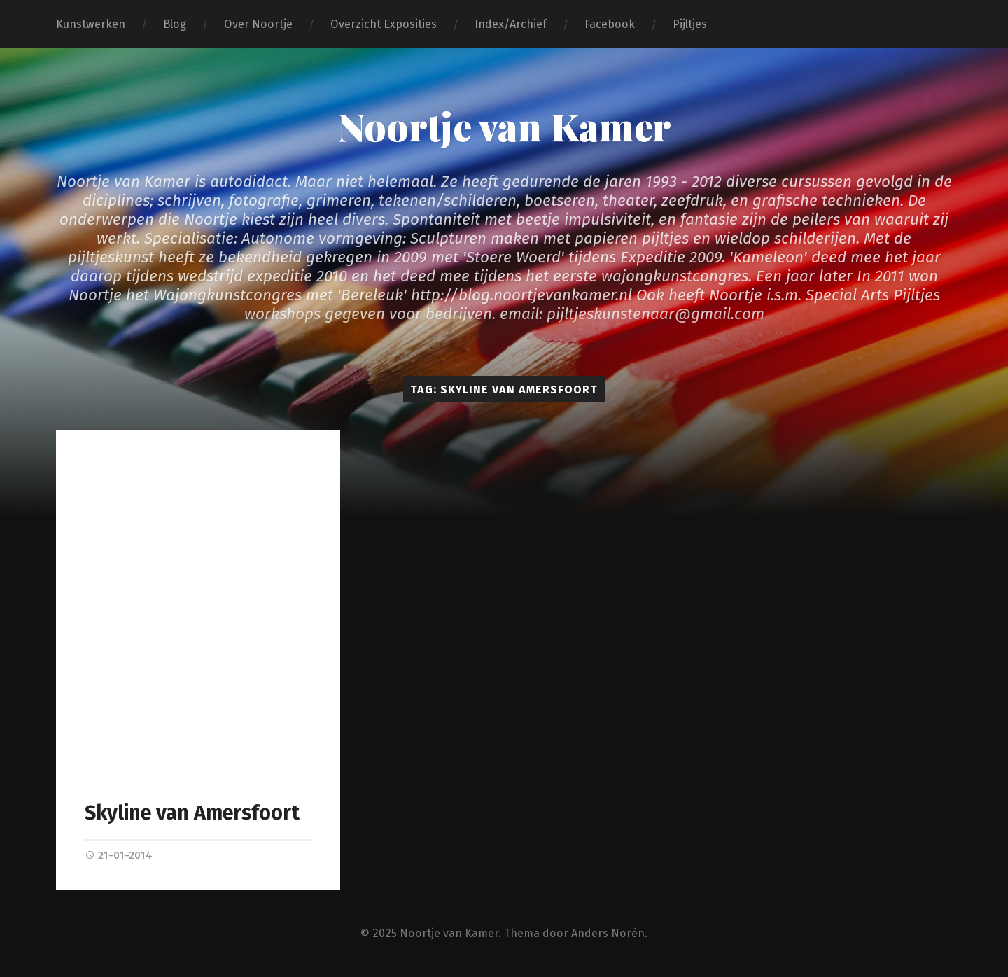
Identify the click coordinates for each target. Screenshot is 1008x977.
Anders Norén (608, 933)
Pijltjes (690, 24)
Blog (174, 24)
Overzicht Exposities (383, 24)
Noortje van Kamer (504, 126)
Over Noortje (258, 24)
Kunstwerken (90, 24)
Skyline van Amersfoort (192, 813)
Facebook (609, 24)
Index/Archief (511, 24)
